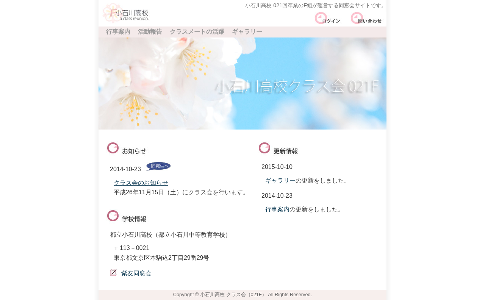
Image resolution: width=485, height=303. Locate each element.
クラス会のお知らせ (141, 183)
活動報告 (150, 31)
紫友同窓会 (136, 273)
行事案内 (118, 31)
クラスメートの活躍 (197, 31)
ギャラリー (247, 31)
